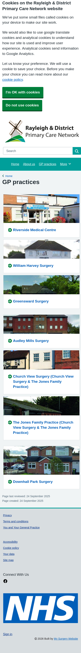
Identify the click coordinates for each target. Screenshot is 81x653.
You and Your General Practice (21, 527)
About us (29, 164)
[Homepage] (41, 131)
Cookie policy (11, 548)
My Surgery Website (66, 638)
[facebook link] (5, 581)
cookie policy (12, 79)
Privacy (7, 515)
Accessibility (10, 541)
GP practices (47, 164)
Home (15, 164)
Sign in (7, 634)
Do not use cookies (22, 105)
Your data (9, 554)
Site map (8, 560)
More (65, 164)
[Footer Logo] (40, 608)
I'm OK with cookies (23, 92)
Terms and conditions (15, 521)
